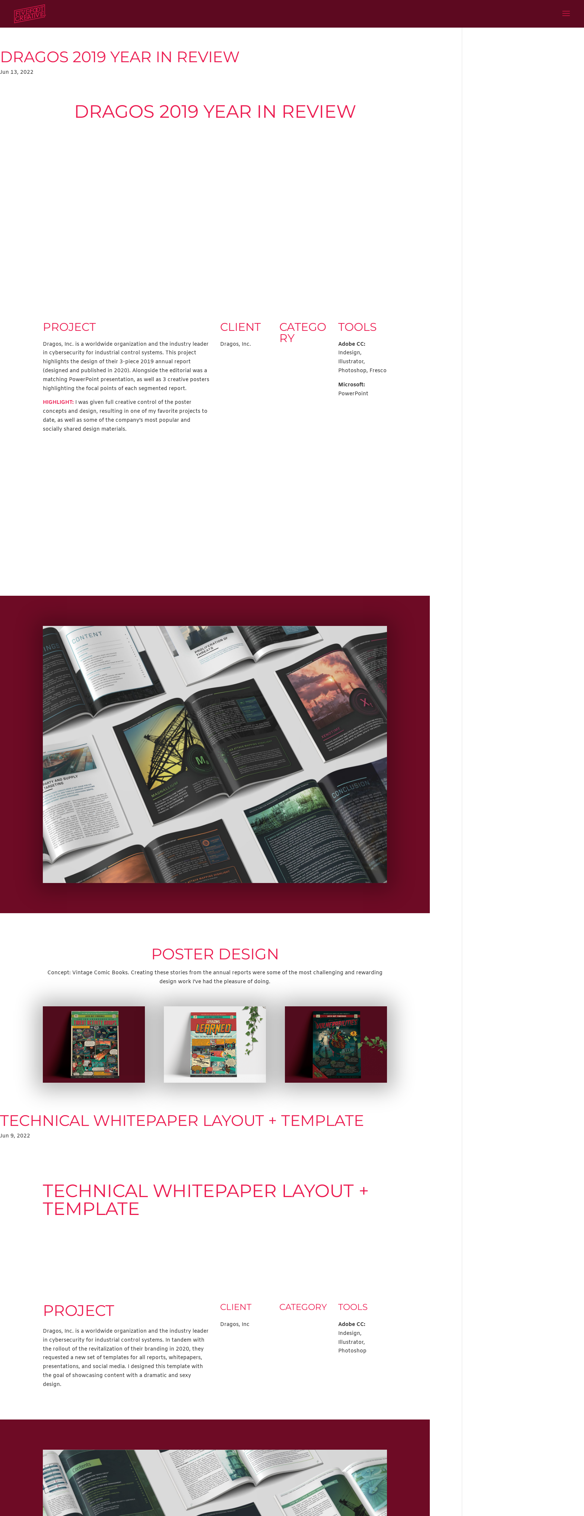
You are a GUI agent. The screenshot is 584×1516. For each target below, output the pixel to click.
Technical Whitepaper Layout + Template (182, 1120)
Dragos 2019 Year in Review (120, 56)
